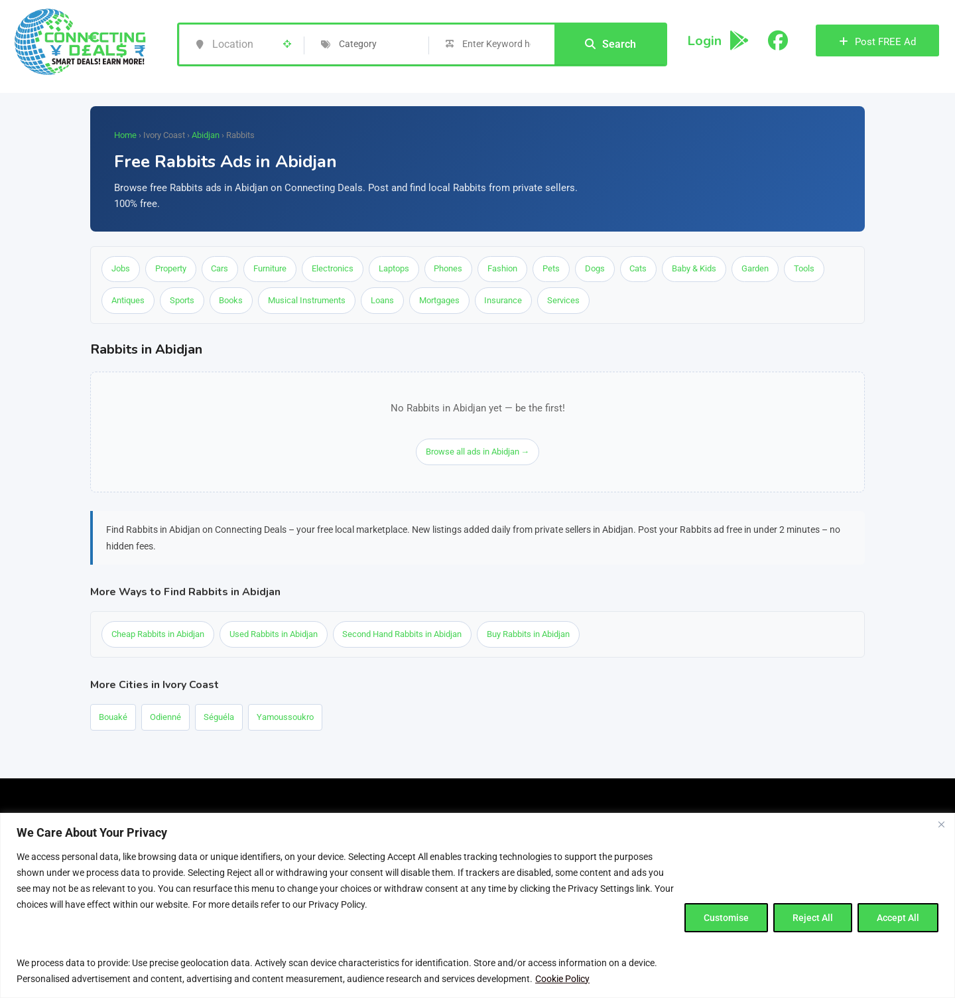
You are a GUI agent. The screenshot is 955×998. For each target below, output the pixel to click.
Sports (182, 301)
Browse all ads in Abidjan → (478, 452)
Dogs (596, 269)
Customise (726, 917)
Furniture (270, 269)
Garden (757, 269)
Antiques (128, 301)
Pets (552, 269)
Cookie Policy (562, 978)
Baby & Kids (696, 269)
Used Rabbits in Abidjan (273, 635)
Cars (220, 269)
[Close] (941, 824)
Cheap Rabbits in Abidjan (157, 635)
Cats (640, 269)
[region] (477, 905)
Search (610, 44)
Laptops (394, 269)
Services (564, 301)
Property (170, 269)
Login (704, 41)
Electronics (333, 269)
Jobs (120, 269)
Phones (449, 269)
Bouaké (113, 718)
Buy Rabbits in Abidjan (528, 635)
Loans (383, 301)
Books (231, 301)
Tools (806, 269)
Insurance (504, 301)
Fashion (504, 269)
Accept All (898, 917)
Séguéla (219, 718)
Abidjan (206, 135)
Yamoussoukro (285, 718)
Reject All (813, 917)
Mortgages (440, 301)
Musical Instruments (307, 301)
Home (125, 135)
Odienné (165, 718)
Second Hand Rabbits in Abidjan (402, 635)
